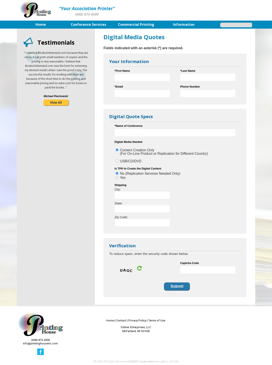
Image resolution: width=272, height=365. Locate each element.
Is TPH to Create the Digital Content (138, 168)
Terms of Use (156, 320)
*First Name (122, 70)
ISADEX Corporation (141, 361)
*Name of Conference (128, 125)
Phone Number (190, 86)
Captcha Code (189, 263)
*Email (119, 86)
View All (56, 102)
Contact (121, 320)
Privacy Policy (137, 320)
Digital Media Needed (128, 141)
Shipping (120, 185)
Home (110, 320)
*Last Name (187, 70)
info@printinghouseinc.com (40, 343)
